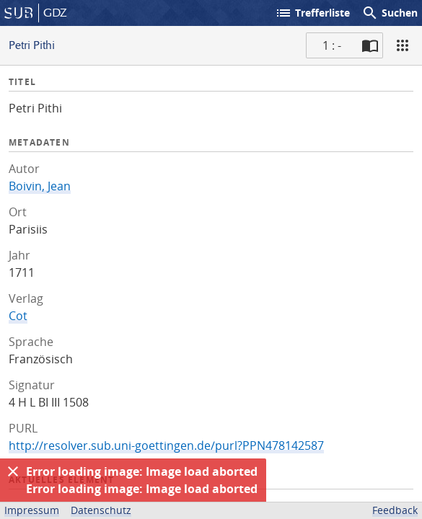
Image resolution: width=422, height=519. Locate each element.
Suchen (389, 13)
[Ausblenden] (13, 471)
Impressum (31, 510)
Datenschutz (101, 510)
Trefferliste (312, 13)
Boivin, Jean (40, 186)
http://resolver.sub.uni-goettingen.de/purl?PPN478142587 (166, 445)
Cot (18, 316)
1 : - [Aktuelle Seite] (331, 45)
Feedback (395, 510)
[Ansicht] (402, 45)
